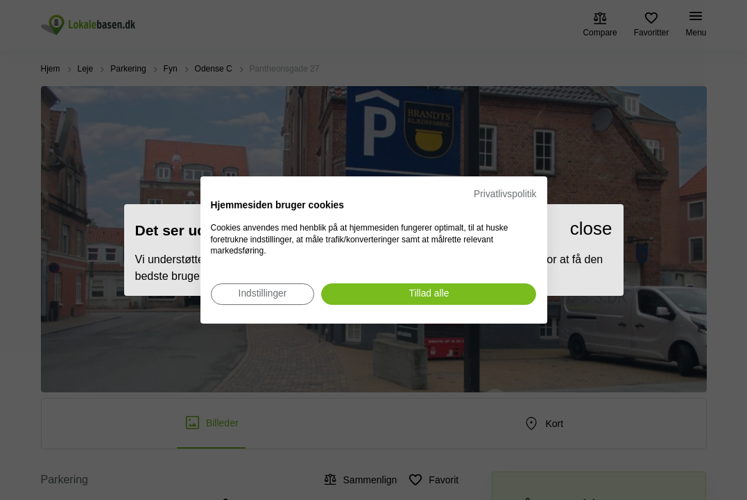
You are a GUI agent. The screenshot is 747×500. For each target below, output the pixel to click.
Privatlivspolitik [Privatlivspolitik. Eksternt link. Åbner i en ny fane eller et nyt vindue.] (505, 194)
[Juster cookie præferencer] (263, 294)
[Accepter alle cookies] (428, 294)
